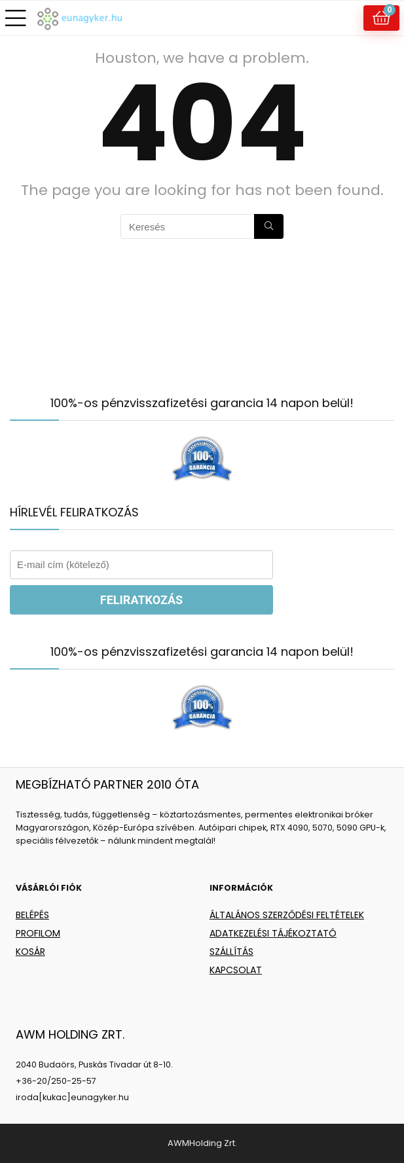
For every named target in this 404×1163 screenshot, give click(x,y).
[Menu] (15, 18)
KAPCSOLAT (236, 969)
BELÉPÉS (32, 914)
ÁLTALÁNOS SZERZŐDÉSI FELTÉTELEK (287, 914)
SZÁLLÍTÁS (231, 951)
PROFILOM (38, 933)
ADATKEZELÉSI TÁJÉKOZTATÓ (273, 933)
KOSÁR (30, 951)
